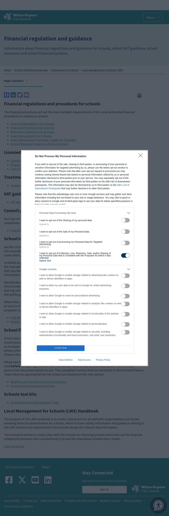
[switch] (125, 220)
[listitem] (84, 213)
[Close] (141, 156)
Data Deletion (66, 360)
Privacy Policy (103, 360)
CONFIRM (60, 348)
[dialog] (84, 258)
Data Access (84, 360)
